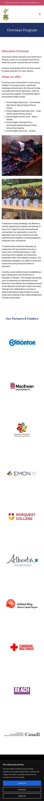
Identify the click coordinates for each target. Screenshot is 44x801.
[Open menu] (39, 14)
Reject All (22, 796)
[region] (22, 781)
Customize (22, 790)
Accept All (22, 783)
